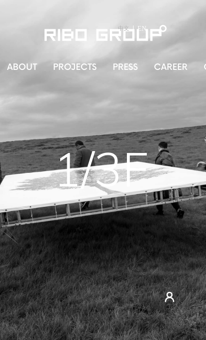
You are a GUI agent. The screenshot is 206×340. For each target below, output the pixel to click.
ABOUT (22, 67)
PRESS (125, 67)
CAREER (171, 67)
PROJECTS (75, 67)
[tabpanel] (103, 170)
